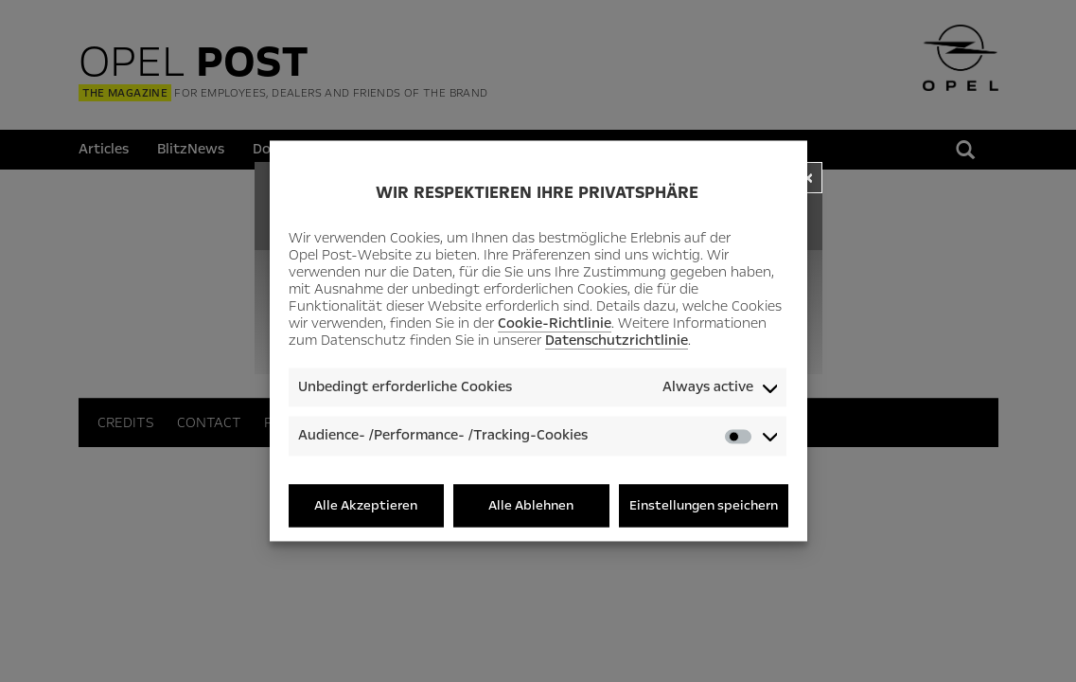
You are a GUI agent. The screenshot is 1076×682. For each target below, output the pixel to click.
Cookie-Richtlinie (554, 323)
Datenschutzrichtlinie (616, 340)
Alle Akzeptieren (365, 505)
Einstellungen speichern (703, 505)
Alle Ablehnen (530, 505)
